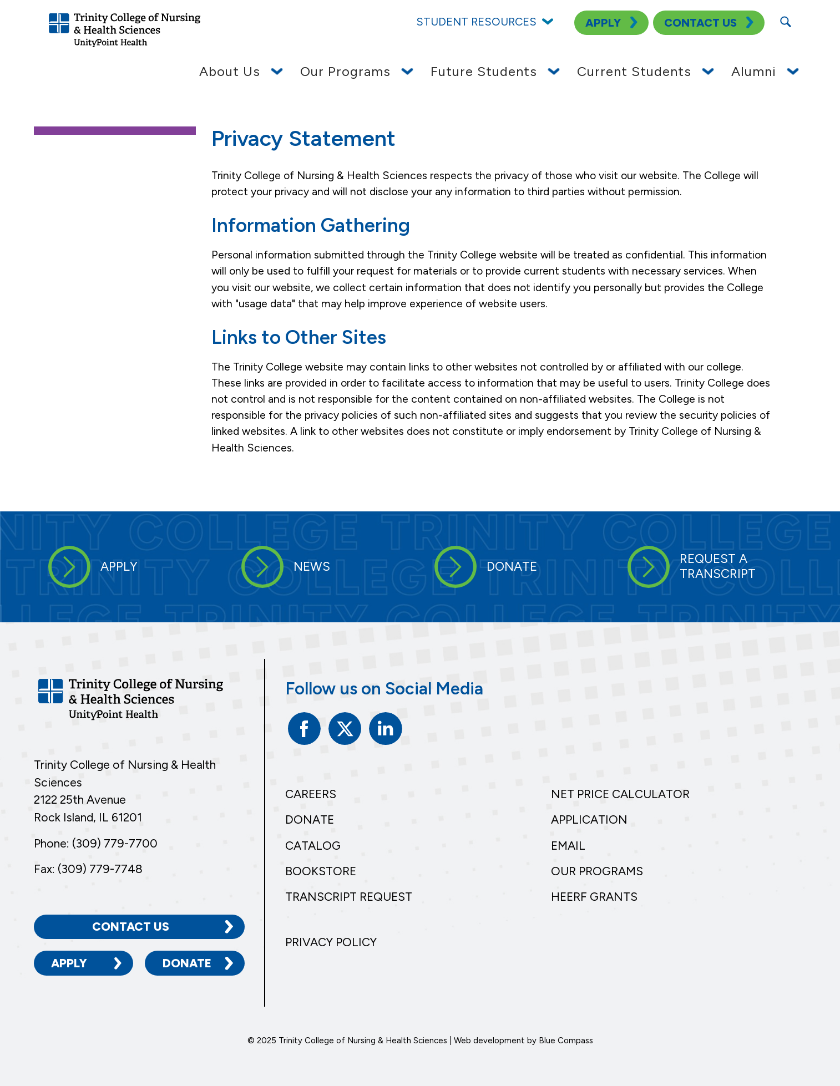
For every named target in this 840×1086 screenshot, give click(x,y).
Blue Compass (566, 1039)
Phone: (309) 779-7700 (96, 843)
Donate (187, 962)
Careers (310, 794)
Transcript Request (348, 897)
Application (589, 819)
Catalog (313, 845)
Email (568, 845)
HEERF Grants (594, 897)
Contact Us (130, 926)
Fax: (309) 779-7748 (88, 868)
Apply (69, 962)
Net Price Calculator (620, 794)
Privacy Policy (331, 942)
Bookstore (320, 871)
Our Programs (597, 871)
